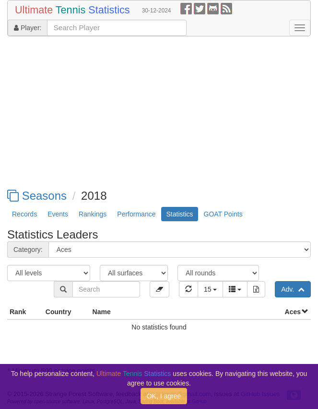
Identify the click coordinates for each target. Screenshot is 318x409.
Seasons (37, 195)
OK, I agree (164, 396)
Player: (27, 28)
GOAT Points (223, 214)
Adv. (293, 289)
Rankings (92, 214)
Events (57, 214)
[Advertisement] (159, 113)
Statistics (179, 214)
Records (24, 214)
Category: (28, 249)
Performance (136, 214)
